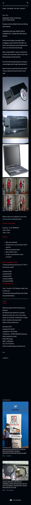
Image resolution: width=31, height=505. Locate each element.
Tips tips (16, 8)
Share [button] (4, 352)
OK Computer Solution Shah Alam (15, 6)
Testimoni (10, 8)
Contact (22, 8)
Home (4, 8)
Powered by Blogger (15, 500)
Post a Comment (9, 490)
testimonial (6, 219)
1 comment (8, 455)
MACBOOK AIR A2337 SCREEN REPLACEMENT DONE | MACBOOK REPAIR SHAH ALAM (14, 451)
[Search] (27, 2)
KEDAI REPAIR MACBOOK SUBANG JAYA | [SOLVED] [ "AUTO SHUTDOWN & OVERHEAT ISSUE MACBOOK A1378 (15, 484)
